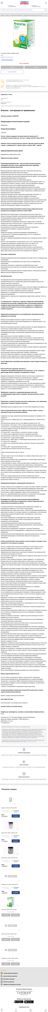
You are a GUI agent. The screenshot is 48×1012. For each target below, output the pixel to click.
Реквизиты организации (7, 57)
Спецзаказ (35, 67)
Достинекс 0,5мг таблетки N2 (9, 833)
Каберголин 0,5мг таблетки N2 (10, 884)
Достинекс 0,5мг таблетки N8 (9, 857)
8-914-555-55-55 (35, 86)
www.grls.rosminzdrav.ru (32, 741)
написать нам (17, 86)
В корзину (15, 816)
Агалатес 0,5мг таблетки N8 (9, 909)
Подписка (12, 67)
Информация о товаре (6, 94)
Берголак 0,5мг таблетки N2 (9, 934)
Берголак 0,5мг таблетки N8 (9, 808)
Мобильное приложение (24, 999)
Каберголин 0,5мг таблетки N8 (10, 958)
